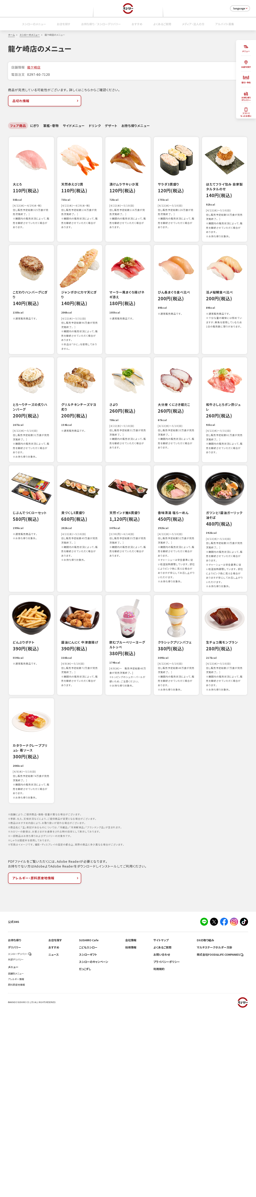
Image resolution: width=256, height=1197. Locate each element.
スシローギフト (88, 1141)
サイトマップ (161, 1126)
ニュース (53, 1141)
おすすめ (137, 24)
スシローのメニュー (34, 24)
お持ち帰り (14, 1126)
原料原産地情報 (16, 1171)
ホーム (11, 35)
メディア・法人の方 (193, 24)
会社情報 (130, 1126)
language (240, 8)
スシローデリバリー (19, 1140)
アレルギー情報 (16, 1165)
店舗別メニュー (16, 1160)
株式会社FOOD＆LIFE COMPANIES (220, 1141)
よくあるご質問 (162, 24)
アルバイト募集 (224, 24)
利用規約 (159, 1155)
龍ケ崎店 (34, 67)
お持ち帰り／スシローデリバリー (101, 24)
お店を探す (63, 24)
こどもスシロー (88, 1134)
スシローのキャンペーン (93, 1148)
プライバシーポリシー (166, 1148)
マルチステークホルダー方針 (214, 1134)
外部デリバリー (16, 1146)
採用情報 (130, 1134)
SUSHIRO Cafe (89, 1126)
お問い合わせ (161, 1141)
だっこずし (85, 1155)
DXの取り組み (205, 1126)
